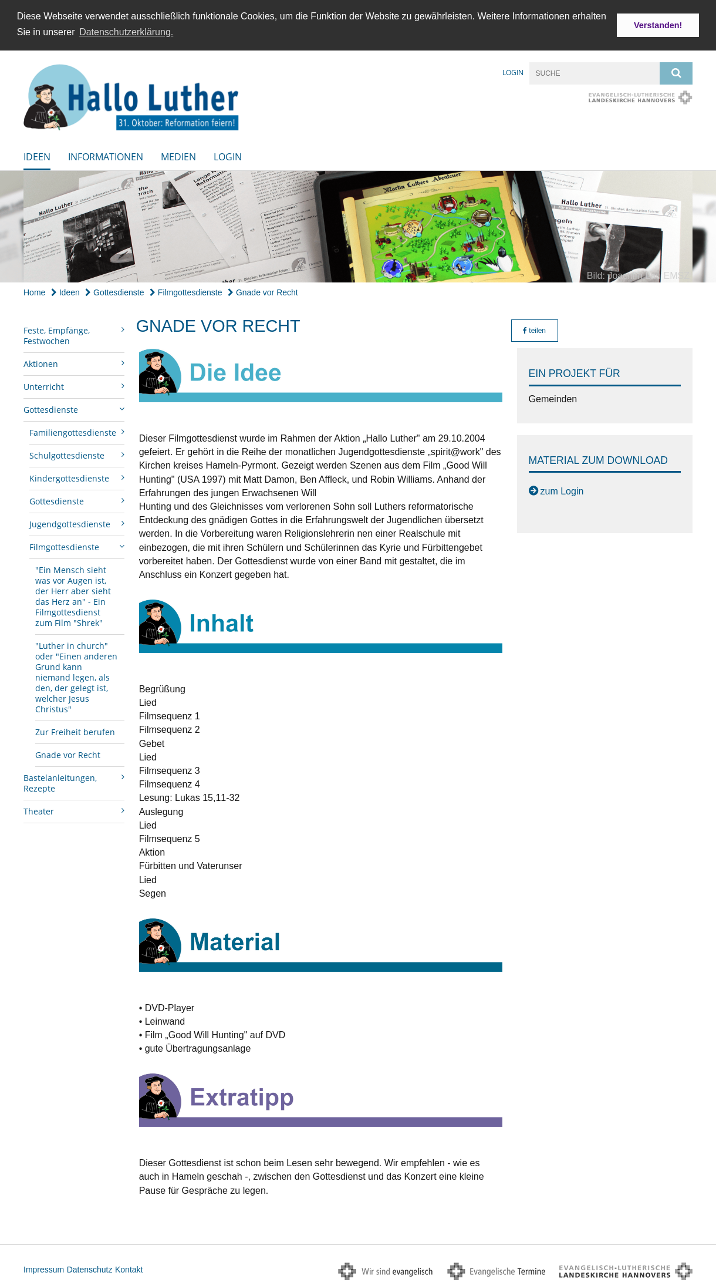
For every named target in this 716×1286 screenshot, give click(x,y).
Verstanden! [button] (658, 25)
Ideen (36, 155)
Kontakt (129, 1268)
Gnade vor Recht (263, 291)
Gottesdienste (114, 291)
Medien (178, 155)
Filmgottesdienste (186, 291)
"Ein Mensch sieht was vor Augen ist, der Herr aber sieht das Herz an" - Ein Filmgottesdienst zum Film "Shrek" (73, 596)
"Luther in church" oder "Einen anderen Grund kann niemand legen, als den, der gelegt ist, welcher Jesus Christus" (76, 676)
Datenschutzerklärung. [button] (126, 32)
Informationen (105, 155)
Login (513, 71)
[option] (358, 225)
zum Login (562, 491)
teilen (534, 330)
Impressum (43, 1268)
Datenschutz (90, 1268)
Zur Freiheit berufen (75, 731)
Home (34, 291)
